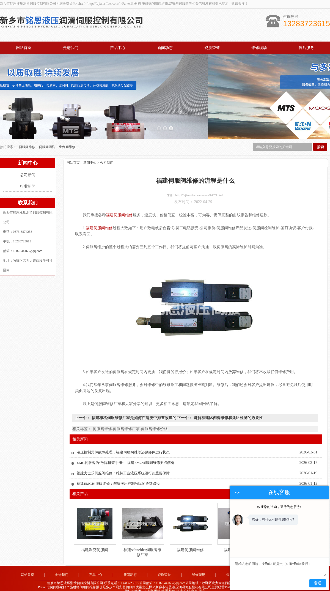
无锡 (157, 585)
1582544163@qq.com (27, 245)
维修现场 (259, 48)
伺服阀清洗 (47, 141)
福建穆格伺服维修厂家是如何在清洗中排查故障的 (133, 412)
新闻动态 (165, 48)
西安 (202, 585)
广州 (187, 585)
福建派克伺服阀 (94, 544)
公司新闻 (27, 170)
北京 (194, 585)
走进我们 (70, 48)
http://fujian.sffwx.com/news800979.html (199, 189)
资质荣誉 (212, 48)
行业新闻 (27, 181)
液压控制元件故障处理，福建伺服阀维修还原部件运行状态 (123, 447)
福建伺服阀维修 (190, 544)
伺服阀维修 (27, 141)
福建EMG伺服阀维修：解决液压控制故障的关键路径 (118, 478)
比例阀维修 (67, 141)
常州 (164, 585)
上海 (150, 585)
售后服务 (306, 48)
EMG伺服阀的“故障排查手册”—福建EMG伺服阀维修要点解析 (125, 457)
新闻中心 (90, 157)
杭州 (172, 585)
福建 (179, 585)
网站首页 (23, 48)
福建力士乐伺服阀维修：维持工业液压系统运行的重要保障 (123, 468)
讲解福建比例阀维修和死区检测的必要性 (228, 412)
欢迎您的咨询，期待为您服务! (279, 507)
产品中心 (117, 48)
